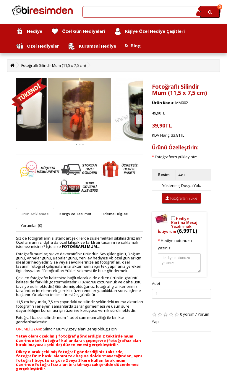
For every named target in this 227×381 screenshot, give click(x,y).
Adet (156, 283)
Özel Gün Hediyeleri (78, 31)
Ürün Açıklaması (35, 214)
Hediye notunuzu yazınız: (175, 244)
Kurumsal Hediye (92, 46)
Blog (133, 46)
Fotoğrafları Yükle (181, 198)
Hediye (29, 31)
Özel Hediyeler (37, 46)
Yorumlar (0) (31, 225)
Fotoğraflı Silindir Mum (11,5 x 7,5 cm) (53, 65)
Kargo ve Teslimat (75, 214)
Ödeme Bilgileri (114, 214)
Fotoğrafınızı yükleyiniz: (176, 156)
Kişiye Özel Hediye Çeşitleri (149, 31)
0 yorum (187, 314)
